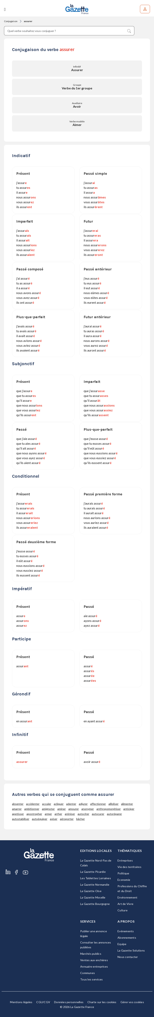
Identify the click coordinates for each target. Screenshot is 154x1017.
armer (48, 814)
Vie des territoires (129, 867)
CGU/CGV (43, 1002)
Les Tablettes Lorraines (95, 878)
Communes (87, 973)
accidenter (33, 803)
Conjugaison (10, 21)
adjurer (83, 803)
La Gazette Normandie (94, 884)
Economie (124, 879)
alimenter (127, 803)
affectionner (98, 803)
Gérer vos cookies (132, 1002)
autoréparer (114, 814)
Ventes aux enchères (94, 960)
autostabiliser (20, 819)
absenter (17, 803)
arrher (58, 814)
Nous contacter (128, 957)
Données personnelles (68, 1002)
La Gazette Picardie (93, 871)
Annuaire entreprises (94, 966)
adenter (71, 803)
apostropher (34, 814)
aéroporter (67, 819)
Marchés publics (90, 953)
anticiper (128, 809)
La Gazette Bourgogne (95, 904)
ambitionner (31, 809)
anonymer (87, 809)
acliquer (59, 803)
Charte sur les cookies (102, 1002)
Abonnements (127, 937)
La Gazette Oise (90, 891)
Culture (123, 910)
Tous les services (91, 979)
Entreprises (125, 860)
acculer (46, 803)
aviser (53, 819)
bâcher (80, 819)
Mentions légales (21, 1002)
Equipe (122, 944)
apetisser (18, 814)
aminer (61, 809)
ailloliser (113, 803)
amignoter (48, 809)
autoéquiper (39, 819)
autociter (83, 814)
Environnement (127, 897)
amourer (73, 809)
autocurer (98, 814)
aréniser (70, 814)
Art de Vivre (125, 904)
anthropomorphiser (108, 809)
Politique (123, 873)
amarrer (17, 809)
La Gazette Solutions (131, 950)
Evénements (126, 931)
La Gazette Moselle (92, 897)
